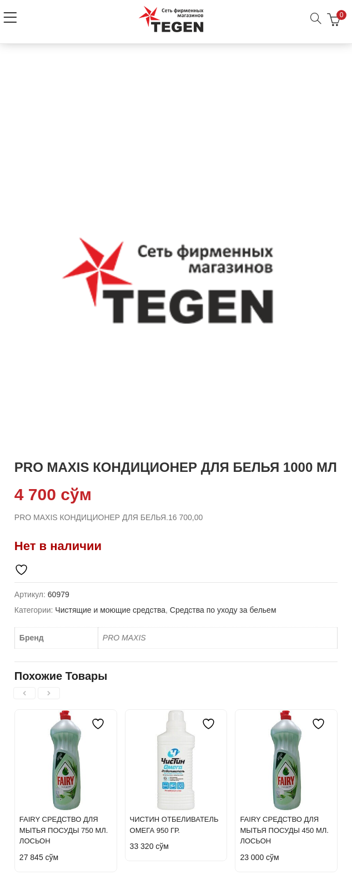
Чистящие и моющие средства (110, 610)
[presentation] (24, 693)
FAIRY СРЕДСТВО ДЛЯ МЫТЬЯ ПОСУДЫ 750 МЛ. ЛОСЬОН (63, 830)
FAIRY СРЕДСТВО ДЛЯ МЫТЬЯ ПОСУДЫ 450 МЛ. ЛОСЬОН (284, 830)
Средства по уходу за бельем (223, 610)
